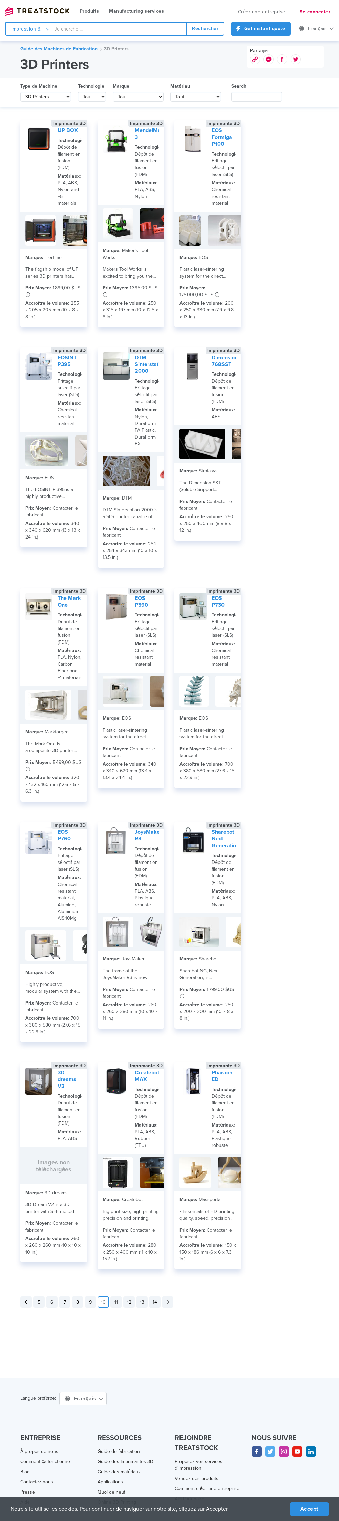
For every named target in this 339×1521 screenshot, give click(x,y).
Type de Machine (38, 86)
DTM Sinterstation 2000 (150, 364)
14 (155, 1302)
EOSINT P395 (67, 361)
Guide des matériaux (119, 1472)
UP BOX (68, 130)
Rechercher (205, 29)
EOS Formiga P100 (222, 137)
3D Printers (116, 49)
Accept (309, 1509)
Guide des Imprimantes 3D (125, 1461)
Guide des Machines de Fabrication (59, 49)
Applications (110, 1482)
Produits (89, 11)
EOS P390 (141, 601)
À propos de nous (39, 1451)
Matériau (180, 86)
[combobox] (118, 29)
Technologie (91, 86)
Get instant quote (260, 29)
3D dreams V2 (67, 1079)
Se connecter (315, 12)
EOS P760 (64, 835)
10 (103, 1302)
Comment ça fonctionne (45, 1461)
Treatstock (37, 11)
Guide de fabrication (119, 1451)
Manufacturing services (136, 11)
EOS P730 (218, 601)
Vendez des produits (196, 1478)
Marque (121, 86)
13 (142, 1302)
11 (116, 1302)
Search (238, 86)
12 (129, 1302)
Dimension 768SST (225, 361)
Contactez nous (36, 1482)
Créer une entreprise (261, 12)
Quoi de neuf (111, 1492)
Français (316, 29)
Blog (25, 1472)
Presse (27, 1492)
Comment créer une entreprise (207, 1489)
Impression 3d (30, 29)
